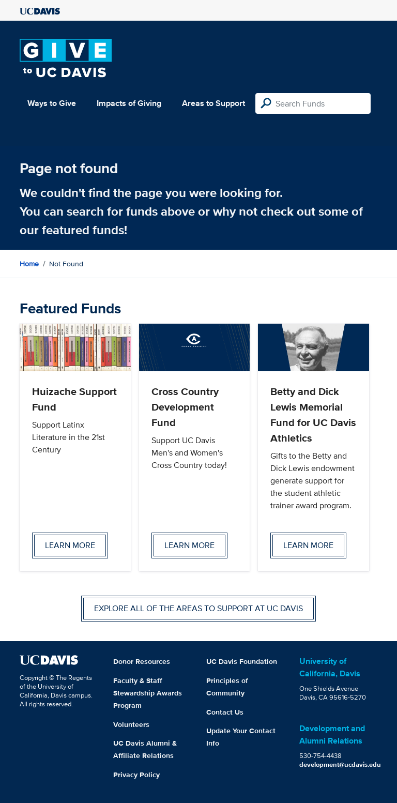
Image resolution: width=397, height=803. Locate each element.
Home (29, 264)
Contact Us (224, 712)
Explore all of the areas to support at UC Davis (198, 608)
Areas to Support (213, 103)
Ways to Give (51, 103)
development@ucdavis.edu (340, 764)
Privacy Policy (136, 774)
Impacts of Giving (129, 103)
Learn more (70, 545)
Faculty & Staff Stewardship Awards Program (147, 692)
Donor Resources (141, 661)
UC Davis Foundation (241, 661)
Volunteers (131, 724)
